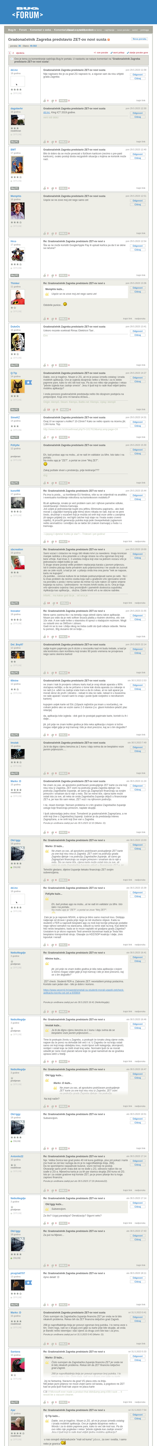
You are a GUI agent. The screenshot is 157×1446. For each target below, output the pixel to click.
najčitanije (109, 30)
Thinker (15, 283)
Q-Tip (14, 373)
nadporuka (140, 318)
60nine (15, 680)
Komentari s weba (40, 30)
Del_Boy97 (17, 644)
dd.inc (15, 70)
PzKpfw (15, 445)
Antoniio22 (17, 1156)
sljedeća (20, 53)
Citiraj (138, 78)
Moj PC (14, 142)
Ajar (13, 1410)
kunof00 (16, 490)
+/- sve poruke (101, 52)
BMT (14, 149)
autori (135, 30)
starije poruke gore (138, 52)
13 (48, 409)
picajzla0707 (18, 1273)
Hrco (14, 241)
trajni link (141, 100)
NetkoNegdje (18, 952)
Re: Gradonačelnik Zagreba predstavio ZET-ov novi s (74, 241)
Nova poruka (139, 39)
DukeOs (16, 326)
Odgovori (138, 74)
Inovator (16, 611)
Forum (23, 30)
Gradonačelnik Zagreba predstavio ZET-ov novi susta (74, 70)
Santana (16, 1351)
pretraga (144, 30)
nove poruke (123, 30)
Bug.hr (12, 30)
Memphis (16, 196)
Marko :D (16, 781)
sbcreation (17, 549)
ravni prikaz (118, 52)
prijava (69, 30)
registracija (81, 30)
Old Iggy (16, 840)
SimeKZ (15, 417)
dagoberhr (17, 108)
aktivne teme (95, 30)
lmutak (15, 742)
